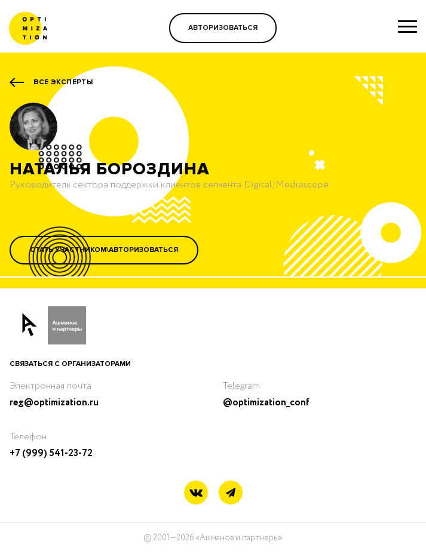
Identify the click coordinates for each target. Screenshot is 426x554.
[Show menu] (407, 26)
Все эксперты (63, 82)
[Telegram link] (231, 493)
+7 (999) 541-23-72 (51, 453)
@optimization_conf (266, 403)
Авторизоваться (223, 27)
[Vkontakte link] (196, 494)
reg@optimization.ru (54, 403)
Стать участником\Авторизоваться (104, 249)
